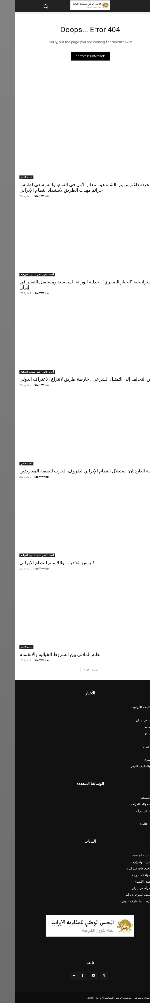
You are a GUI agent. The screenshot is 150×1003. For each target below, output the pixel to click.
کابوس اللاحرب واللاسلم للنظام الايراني (42, 562)
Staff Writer (26, 196)
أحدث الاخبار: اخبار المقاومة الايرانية (22, 274)
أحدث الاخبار (11, 177)
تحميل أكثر (75, 670)
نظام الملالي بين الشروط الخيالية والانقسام (45, 654)
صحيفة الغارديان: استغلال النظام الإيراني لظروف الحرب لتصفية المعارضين (74, 471)
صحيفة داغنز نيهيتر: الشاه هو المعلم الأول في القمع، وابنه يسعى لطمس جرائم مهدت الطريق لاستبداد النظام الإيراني (71, 187)
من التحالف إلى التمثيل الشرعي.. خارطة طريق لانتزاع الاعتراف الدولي (71, 379)
